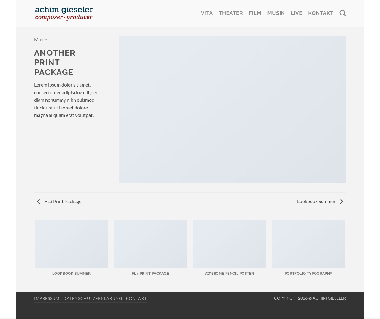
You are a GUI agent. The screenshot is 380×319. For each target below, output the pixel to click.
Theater (231, 13)
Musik (276, 13)
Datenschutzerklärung (92, 298)
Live (297, 13)
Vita (207, 13)
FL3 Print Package (59, 201)
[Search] (342, 13)
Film (255, 13)
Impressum (47, 298)
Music (40, 39)
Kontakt (320, 13)
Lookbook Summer (320, 201)
